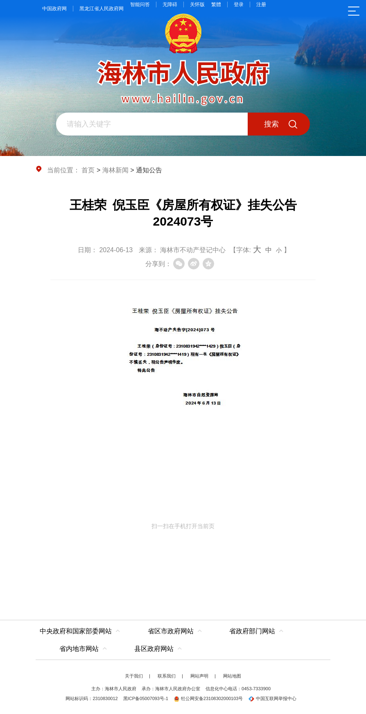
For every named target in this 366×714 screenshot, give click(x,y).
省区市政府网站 (171, 631)
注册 (261, 4)
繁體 (216, 4)
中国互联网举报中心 (272, 698)
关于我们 (134, 675)
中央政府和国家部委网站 (76, 631)
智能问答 (140, 4)
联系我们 (167, 675)
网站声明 (199, 675)
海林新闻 (115, 170)
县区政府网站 (154, 648)
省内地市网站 (79, 648)
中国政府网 (54, 8)
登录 (239, 4)
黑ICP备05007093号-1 (145, 698)
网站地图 (232, 675)
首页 (88, 170)
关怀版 (197, 4)
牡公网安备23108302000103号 (208, 698)
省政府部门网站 (252, 631)
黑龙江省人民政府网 (101, 8)
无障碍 (170, 4)
